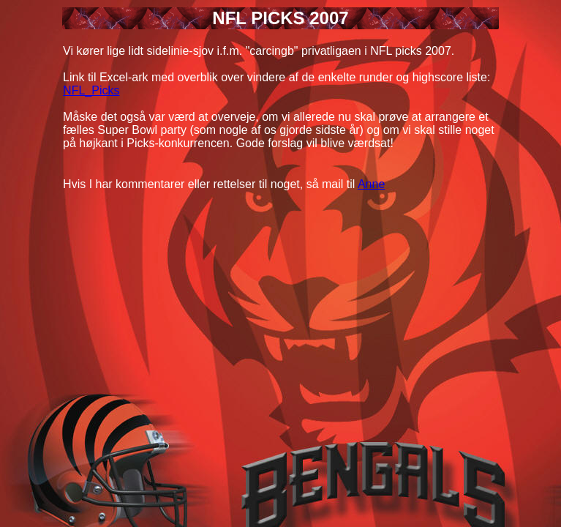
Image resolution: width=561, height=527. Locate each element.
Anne (371, 184)
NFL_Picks (91, 90)
